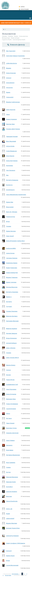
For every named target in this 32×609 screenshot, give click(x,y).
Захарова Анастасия (12, 433)
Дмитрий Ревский (12, 136)
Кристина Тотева (11, 428)
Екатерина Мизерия (12, 321)
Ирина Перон (10, 555)
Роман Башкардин (12, 272)
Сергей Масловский (12, 565)
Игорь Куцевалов (11, 338)
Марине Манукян (11, 523)
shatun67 (9, 551)
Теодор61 (9, 306)
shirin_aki (9, 509)
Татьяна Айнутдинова (13, 129)
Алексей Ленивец (11, 491)
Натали (8, 375)
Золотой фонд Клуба (19, 39)
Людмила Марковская (13, 455)
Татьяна (8, 226)
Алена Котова (10, 253)
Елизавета (9, 445)
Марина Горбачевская (13, 102)
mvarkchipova (10, 190)
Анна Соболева (10, 348)
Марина (8, 68)
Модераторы (6, 38)
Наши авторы (15, 38)
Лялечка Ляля (10, 124)
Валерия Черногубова (13, 528)
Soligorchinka (10, 146)
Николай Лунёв (11, 482)
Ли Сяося (9, 418)
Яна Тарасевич (10, 51)
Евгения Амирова (11, 333)
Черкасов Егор (10, 216)
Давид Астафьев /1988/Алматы (15, 543)
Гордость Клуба (7, 39)
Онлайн (4, 36)
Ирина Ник (9, 202)
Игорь (8, 560)
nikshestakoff (10, 518)
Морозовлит (10, 207)
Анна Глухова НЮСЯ (12, 357)
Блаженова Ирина (11, 263)
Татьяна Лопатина (11, 311)
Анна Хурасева (10, 109)
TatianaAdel (9, 97)
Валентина (9, 165)
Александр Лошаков (12, 535)
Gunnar (8, 370)
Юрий (8, 513)
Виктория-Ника (11, 399)
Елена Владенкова (11, 160)
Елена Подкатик (11, 394)
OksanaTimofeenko (11, 501)
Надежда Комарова (12, 180)
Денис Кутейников (12, 404)
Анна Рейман (10, 440)
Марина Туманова (11, 277)
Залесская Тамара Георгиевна (15, 56)
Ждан (8, 221)
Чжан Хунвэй (10, 423)
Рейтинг (10, 36)
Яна (7, 175)
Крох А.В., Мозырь (11, 212)
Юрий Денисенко (11, 268)
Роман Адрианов (11, 119)
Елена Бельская (11, 73)
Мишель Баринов (11, 328)
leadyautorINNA (11, 248)
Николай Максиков (12, 477)
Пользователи (23, 36)
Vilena (8, 413)
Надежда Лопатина (12, 292)
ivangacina (9, 87)
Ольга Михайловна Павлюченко (16, 194)
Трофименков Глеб (12, 384)
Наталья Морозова (11, 287)
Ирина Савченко (11, 282)
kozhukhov (9, 487)
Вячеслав (9, 496)
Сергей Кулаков (11, 408)
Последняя (8, 575)
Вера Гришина (10, 462)
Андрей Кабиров (11, 343)
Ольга (8, 114)
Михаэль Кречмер (11, 316)
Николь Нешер (10, 365)
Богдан (8, 472)
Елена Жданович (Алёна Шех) (15, 241)
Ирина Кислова (11, 231)
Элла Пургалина (11, 389)
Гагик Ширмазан (11, 151)
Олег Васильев (10, 170)
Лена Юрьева (10, 156)
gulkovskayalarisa (11, 63)
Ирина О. (9, 297)
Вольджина (9, 450)
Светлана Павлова (11, 258)
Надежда (9, 301)
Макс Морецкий (11, 141)
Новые (16, 36)
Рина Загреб (10, 236)
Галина (8, 467)
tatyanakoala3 (10, 82)
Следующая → (15, 574)
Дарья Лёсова (10, 379)
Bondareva (9, 185)
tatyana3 (8, 78)
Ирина (8, 92)
